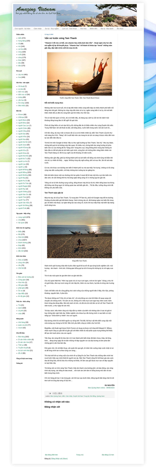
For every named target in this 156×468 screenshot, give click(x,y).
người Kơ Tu (22, 158)
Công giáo (22, 280)
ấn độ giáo (22, 296)
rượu (20, 313)
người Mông (22, 172)
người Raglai (22, 186)
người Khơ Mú (23, 156)
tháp (19, 245)
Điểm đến (93, 28)
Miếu (20, 231)
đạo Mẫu (21, 293)
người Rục (22, 189)
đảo (19, 65)
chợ (19, 220)
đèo (19, 63)
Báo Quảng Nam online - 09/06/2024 (101, 388)
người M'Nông (23, 169)
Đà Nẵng (93, 396)
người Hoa (22, 139)
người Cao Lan (23, 125)
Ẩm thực (120, 28)
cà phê (20, 310)
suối (19, 54)
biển (63, 396)
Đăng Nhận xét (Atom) (59, 458)
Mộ (19, 234)
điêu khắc (21, 105)
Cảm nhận (38, 28)
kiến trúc (21, 92)
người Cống (22, 131)
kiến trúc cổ (22, 94)
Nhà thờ (21, 237)
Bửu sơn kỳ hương (24, 277)
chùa (20, 240)
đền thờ (21, 251)
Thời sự (21, 345)
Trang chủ (79, 455)
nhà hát (21, 268)
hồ (19, 43)
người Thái (22, 197)
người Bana (22, 120)
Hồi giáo (21, 285)
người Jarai (22, 145)
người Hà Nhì (23, 142)
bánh (20, 308)
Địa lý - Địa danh (107, 28)
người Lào (21, 164)
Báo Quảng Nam (55, 396)
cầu (19, 265)
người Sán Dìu (23, 194)
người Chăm (22, 128)
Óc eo (20, 291)
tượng (20, 97)
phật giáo (21, 288)
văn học (21, 100)
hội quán (21, 223)
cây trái (21, 74)
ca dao (20, 89)
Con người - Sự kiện (22, 28)
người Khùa (22, 153)
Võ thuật (21, 86)
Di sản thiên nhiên (24, 339)
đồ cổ (20, 353)
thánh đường (22, 242)
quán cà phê (22, 325)
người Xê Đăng (23, 205)
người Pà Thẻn (23, 183)
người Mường (23, 175)
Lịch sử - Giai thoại (69, 28)
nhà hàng (21, 322)
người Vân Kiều (23, 203)
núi (19, 46)
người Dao (22, 134)
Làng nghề (22, 217)
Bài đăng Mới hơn (51, 455)
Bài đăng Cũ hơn (108, 455)
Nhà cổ (20, 260)
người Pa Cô (22, 181)
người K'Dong (23, 147)
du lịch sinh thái (23, 350)
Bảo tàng (21, 337)
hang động (22, 41)
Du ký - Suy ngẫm (52, 28)
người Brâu (22, 123)
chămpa (21, 117)
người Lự (21, 167)
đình (19, 248)
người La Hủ (22, 161)
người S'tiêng (23, 191)
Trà (19, 305)
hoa (19, 77)
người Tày (21, 200)
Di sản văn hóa (23, 342)
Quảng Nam (100, 396)
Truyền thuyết (23, 348)
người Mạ (21, 178)
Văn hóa (83, 28)
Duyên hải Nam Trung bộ (81, 396)
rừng (20, 52)
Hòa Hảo (21, 282)
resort (20, 328)
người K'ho (22, 150)
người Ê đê (22, 208)
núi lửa (20, 49)
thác (19, 60)
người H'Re (22, 136)
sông (20, 57)
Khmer (20, 114)
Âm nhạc (21, 103)
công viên (21, 262)
